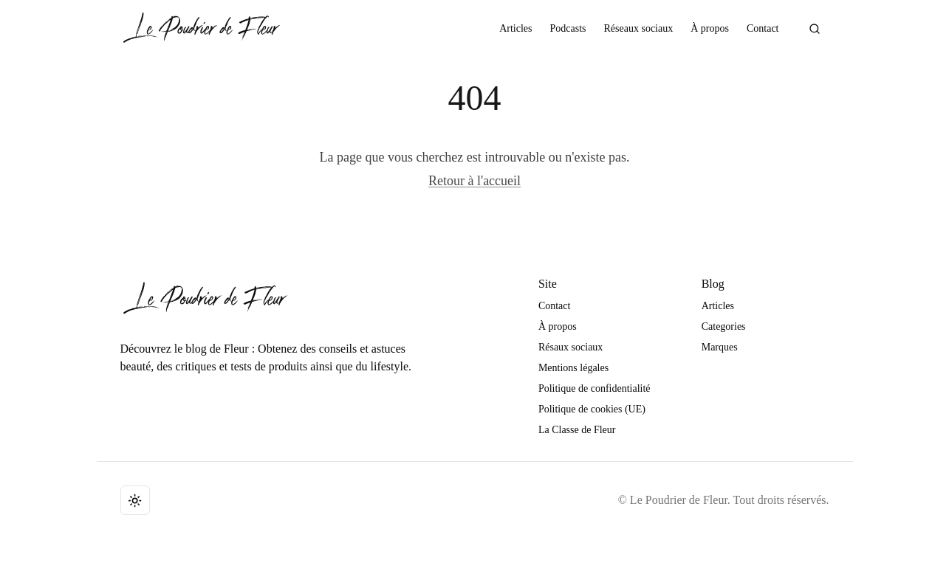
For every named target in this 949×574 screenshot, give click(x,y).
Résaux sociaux (570, 347)
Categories (724, 326)
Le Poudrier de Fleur (678, 500)
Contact (763, 28)
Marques (720, 347)
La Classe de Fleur (577, 429)
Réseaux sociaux (639, 28)
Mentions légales (573, 367)
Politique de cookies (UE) (591, 409)
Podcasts (568, 28)
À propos (710, 28)
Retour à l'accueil (474, 180)
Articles (515, 28)
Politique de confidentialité (594, 388)
